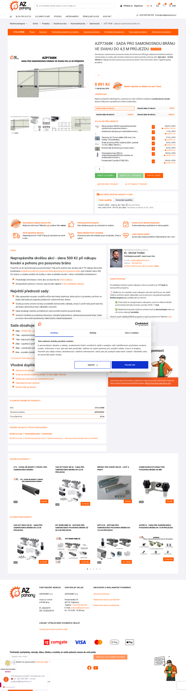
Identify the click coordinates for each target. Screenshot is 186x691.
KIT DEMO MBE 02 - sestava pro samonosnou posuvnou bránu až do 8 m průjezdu (71, 527)
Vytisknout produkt (136, 184)
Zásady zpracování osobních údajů (53, 629)
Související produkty (138, 32)
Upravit (93, 365)
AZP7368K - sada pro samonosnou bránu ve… (122, 23)
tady (170, 317)
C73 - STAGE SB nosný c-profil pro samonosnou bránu (30, 468)
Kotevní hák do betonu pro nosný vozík (118, 148)
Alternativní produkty (161, 32)
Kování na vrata (60, 23)
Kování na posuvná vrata (35, 438)
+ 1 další (14, 133)
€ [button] (151, 6)
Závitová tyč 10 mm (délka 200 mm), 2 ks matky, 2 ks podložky (119, 138)
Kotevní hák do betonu (26, 387)
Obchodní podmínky (101, 594)
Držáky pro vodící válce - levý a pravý (113, 468)
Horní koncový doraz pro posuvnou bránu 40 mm (152, 468)
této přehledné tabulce (73, 284)
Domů (35, 23)
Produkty (46, 23)
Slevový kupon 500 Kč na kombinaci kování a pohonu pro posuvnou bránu (119, 127)
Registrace (138, 6)
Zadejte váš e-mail (19, 657)
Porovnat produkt (108, 184)
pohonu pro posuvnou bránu (67, 271)
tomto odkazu (65, 279)
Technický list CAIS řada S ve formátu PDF (27, 358)
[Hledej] (37, 5)
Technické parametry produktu (65, 32)
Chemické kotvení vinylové (28, 383)
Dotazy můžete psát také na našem (141, 266)
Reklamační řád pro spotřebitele (106, 599)
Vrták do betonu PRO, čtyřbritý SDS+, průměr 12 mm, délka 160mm (120, 143)
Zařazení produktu (91, 32)
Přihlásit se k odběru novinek (110, 657)
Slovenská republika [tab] (124, 200)
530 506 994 (136, 263)
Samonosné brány (55, 438)
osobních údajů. (42, 662)
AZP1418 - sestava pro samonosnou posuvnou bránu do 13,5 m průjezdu (113, 527)
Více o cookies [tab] (132, 333)
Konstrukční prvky (78, 23)
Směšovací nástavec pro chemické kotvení (120, 131)
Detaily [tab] (93, 333)
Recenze (43, 32)
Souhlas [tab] (54, 333)
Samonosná (94, 23)
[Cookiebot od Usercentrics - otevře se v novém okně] (137, 324)
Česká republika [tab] (105, 200)
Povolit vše (130, 365)
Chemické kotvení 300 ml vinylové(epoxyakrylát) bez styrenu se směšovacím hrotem (117, 155)
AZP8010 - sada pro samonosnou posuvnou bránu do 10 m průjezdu (156, 526)
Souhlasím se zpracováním (29, 662)
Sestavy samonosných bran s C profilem (81, 438)
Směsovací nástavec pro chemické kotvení (35, 379)
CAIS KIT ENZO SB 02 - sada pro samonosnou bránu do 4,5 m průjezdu (69, 469)
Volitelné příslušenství (114, 32)
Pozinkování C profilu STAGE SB (115, 160)
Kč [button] (148, 6)
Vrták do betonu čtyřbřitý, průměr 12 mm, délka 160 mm (41, 374)
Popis (32, 32)
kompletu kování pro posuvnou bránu (37, 271)
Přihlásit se (126, 6)
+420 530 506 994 (145, 15)
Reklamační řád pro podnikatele (106, 605)
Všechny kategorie (18, 23)
